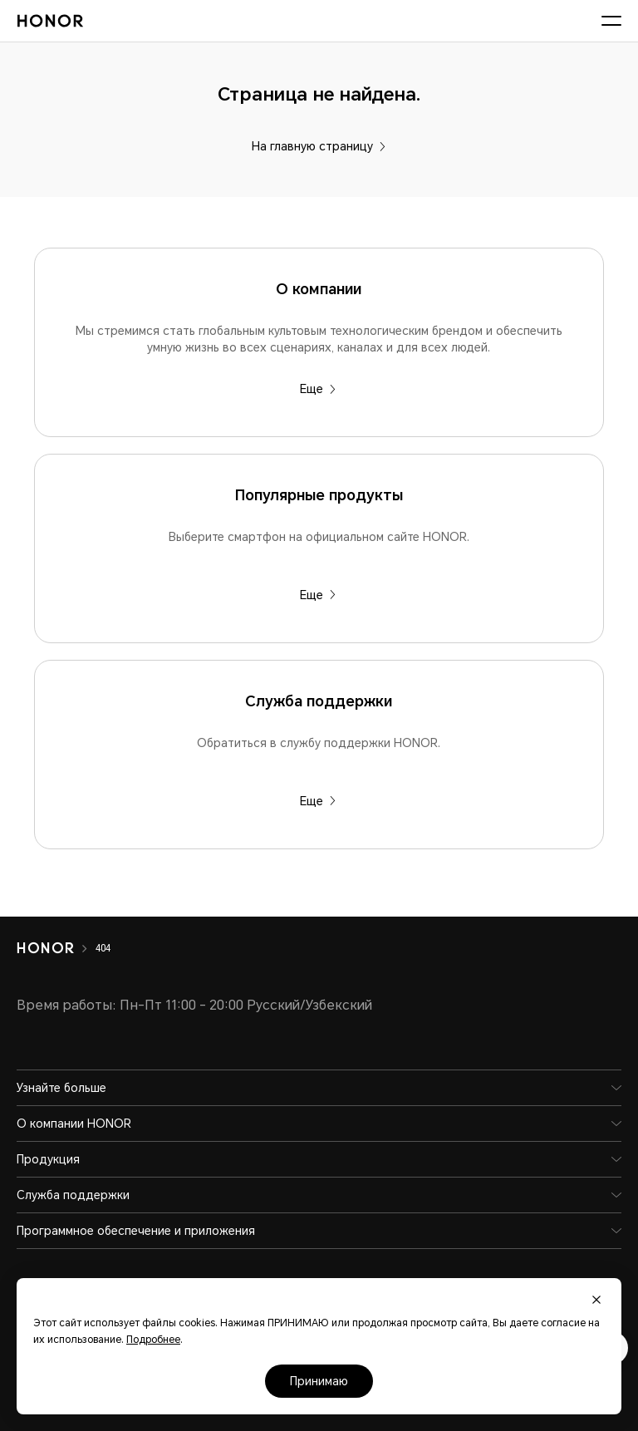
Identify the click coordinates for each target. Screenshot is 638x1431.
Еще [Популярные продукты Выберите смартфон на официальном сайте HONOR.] (318, 595)
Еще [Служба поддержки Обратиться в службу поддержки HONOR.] (318, 801)
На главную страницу (319, 146)
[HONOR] (56, 948)
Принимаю (319, 1381)
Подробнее (153, 1339)
